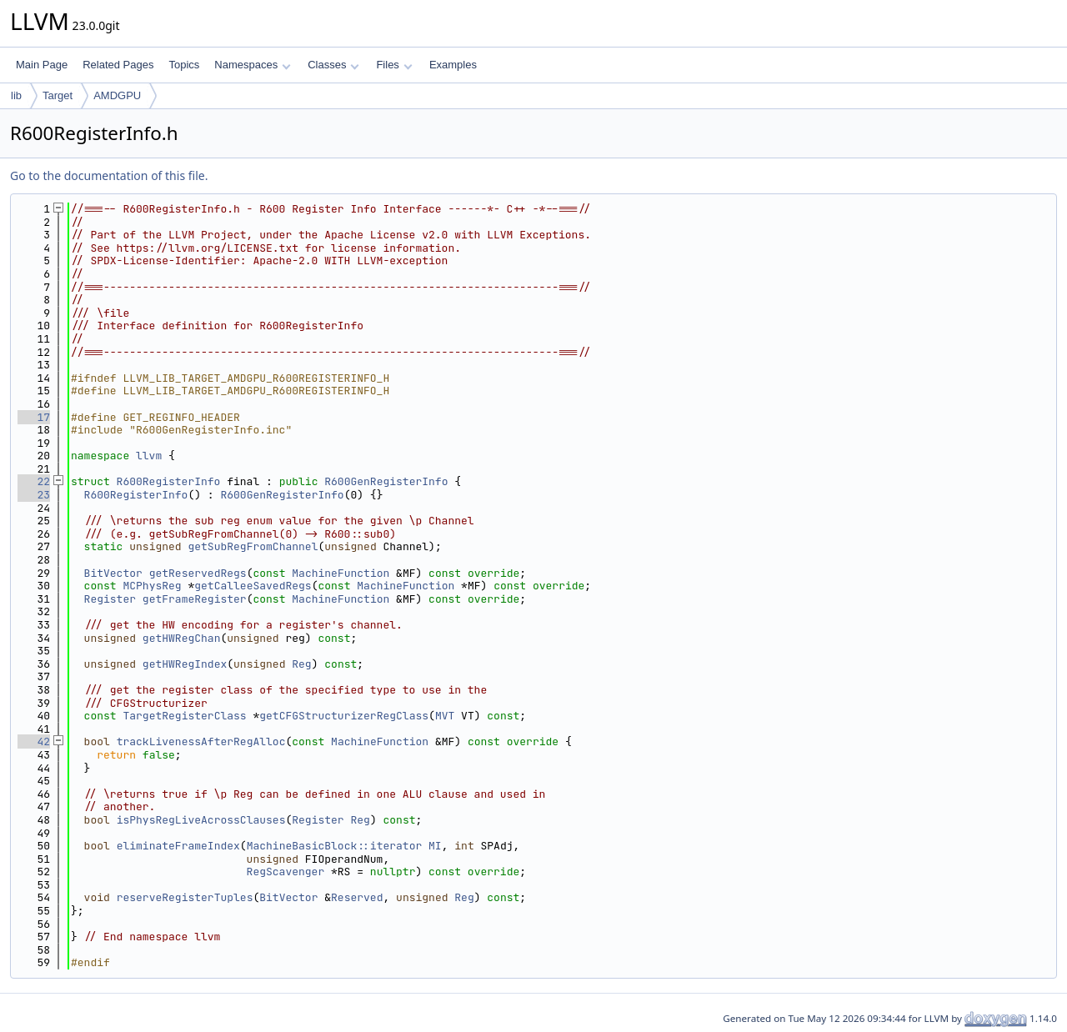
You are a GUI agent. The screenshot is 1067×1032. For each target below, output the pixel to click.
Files (394, 64)
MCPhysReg (152, 586)
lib (16, 95)
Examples (453, 64)
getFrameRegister (195, 599)
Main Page (42, 64)
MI (435, 846)
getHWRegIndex (185, 664)
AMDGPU (117, 95)
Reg (301, 664)
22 (34, 481)
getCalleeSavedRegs (252, 586)
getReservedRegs (198, 573)
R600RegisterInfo (169, 481)
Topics (183, 64)
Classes (333, 64)
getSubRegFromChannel (253, 546)
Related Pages (118, 64)
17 (34, 417)
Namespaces (252, 64)
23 (34, 495)
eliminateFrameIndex (178, 846)
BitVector (113, 573)
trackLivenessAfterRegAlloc (201, 741)
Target (58, 95)
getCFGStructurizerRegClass (343, 716)
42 (34, 741)
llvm (149, 455)
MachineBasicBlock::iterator (335, 846)
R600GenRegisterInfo (386, 481)
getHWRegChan (182, 638)
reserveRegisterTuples (185, 897)
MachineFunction (340, 573)
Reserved (357, 897)
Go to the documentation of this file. (109, 175)
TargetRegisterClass (184, 716)
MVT (444, 716)
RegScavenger (286, 871)
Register (110, 599)
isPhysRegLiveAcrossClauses (201, 820)
